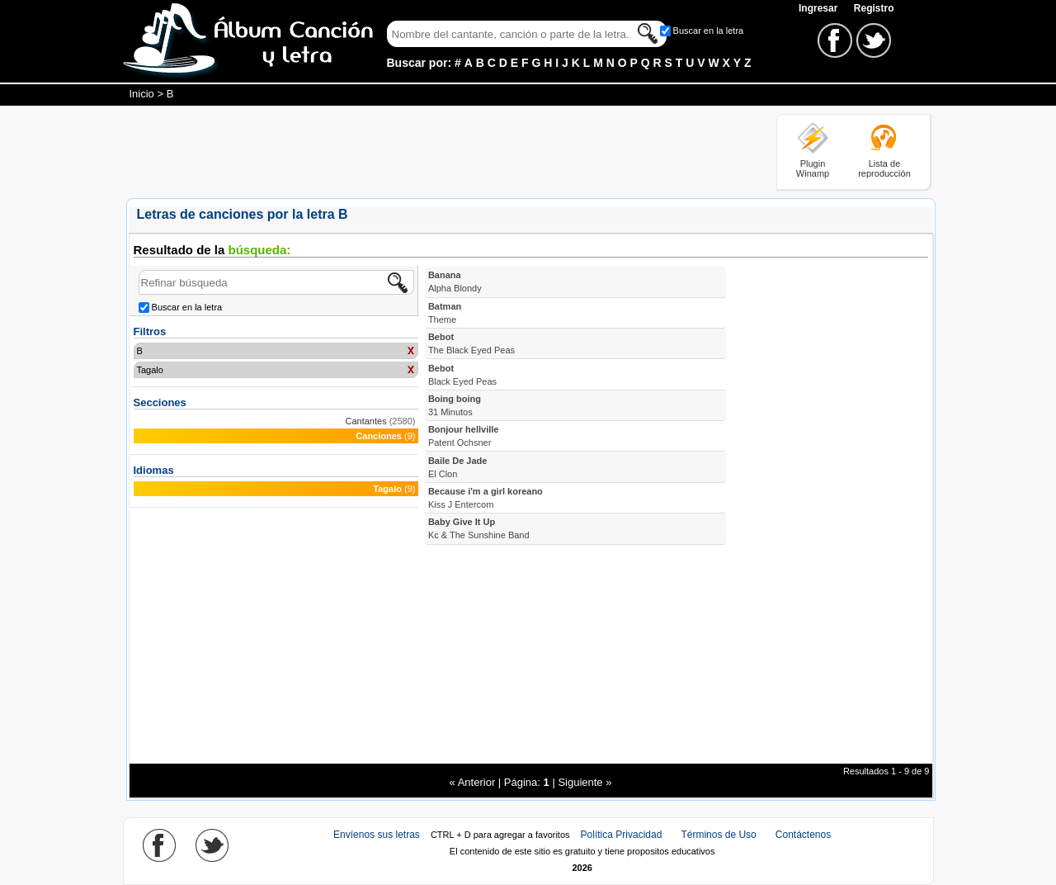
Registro (874, 8)
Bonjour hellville (463, 435)
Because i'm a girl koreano (485, 497)
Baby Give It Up (479, 528)
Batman (444, 312)
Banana (455, 281)
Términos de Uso (718, 834)
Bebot (471, 343)
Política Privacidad (621, 834)
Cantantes (365, 421)
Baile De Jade (458, 467)
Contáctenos (803, 834)
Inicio (142, 94)
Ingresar (820, 8)
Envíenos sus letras (376, 834)
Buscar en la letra (708, 30)
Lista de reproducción (884, 168)
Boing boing (454, 405)
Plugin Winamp (812, 168)
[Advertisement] (426, 151)
